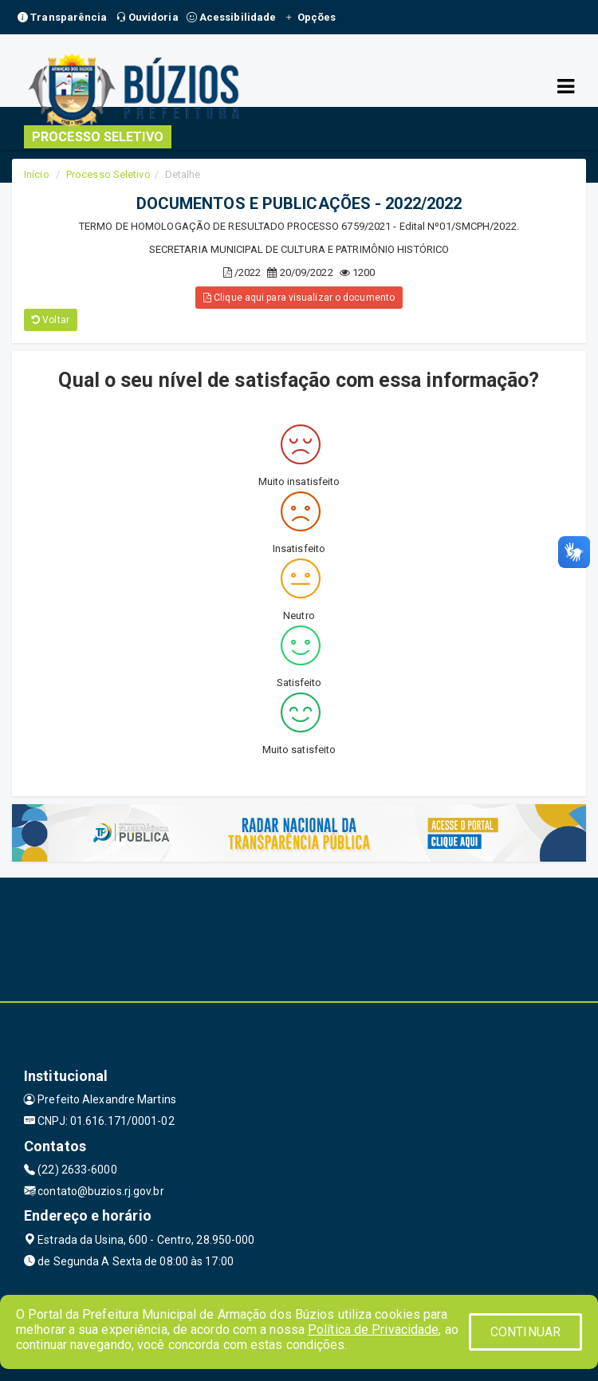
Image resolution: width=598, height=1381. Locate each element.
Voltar (50, 320)
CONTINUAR (525, 1332)
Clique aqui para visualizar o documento (299, 297)
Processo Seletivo (108, 174)
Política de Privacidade (373, 1329)
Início (36, 174)
